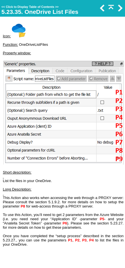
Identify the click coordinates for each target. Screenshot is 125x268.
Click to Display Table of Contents (30, 6)
